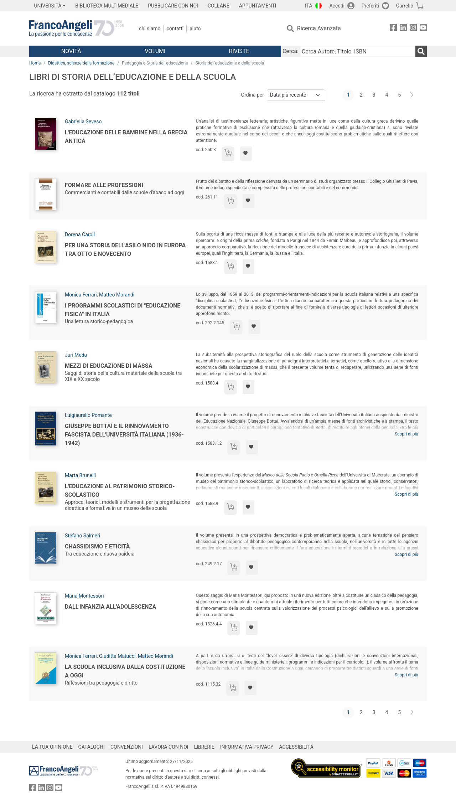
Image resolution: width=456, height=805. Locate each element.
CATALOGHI (91, 747)
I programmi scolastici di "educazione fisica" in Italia (122, 310)
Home (35, 63)
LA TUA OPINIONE (52, 747)
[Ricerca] (421, 51)
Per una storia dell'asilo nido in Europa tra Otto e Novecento (125, 249)
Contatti (174, 28)
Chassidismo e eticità (97, 546)
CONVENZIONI (126, 747)
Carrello (404, 6)
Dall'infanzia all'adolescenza (110, 606)
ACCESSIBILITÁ (296, 747)
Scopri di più (406, 434)
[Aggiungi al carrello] (228, 153)
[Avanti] (412, 95)
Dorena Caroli (80, 234)
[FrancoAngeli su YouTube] (423, 28)
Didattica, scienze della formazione (81, 63)
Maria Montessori (84, 596)
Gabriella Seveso (83, 121)
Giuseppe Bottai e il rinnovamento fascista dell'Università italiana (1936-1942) (124, 435)
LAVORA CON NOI (168, 747)
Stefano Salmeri (82, 535)
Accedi (336, 6)
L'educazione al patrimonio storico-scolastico (120, 490)
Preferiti (370, 6)
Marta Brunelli (80, 475)
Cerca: (291, 51)
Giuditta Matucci (117, 656)
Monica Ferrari (81, 295)
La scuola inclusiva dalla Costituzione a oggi (125, 671)
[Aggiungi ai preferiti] (246, 153)
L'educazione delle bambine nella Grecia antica (126, 136)
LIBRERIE (204, 747)
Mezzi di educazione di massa (108, 365)
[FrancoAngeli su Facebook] (393, 28)
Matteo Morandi (116, 295)
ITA (308, 6)
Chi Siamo (149, 28)
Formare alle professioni (104, 185)
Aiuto (195, 28)
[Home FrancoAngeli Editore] (76, 28)
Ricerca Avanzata (319, 28)
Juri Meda (76, 355)
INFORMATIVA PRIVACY (247, 747)
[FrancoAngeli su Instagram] (413, 28)
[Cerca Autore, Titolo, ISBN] (357, 51)
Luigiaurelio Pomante (88, 415)
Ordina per (252, 95)
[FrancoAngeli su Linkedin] (403, 28)
